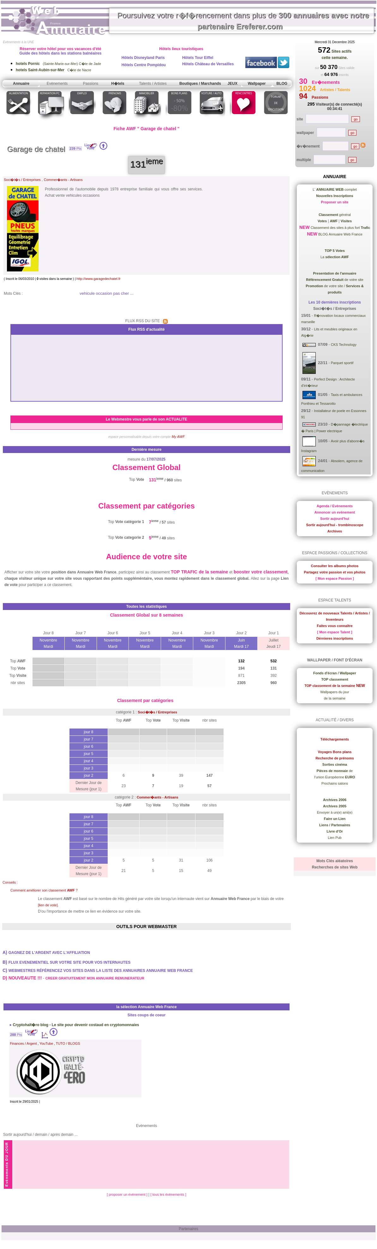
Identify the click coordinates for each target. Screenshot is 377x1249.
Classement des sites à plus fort (340, 227)
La (334, 257)
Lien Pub (334, 837)
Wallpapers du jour (334, 692)
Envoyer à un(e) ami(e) (335, 812)
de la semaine (335, 698)
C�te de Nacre (53, 70)
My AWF (178, 437)
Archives (334, 531)
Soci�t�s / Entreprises (22, 180)
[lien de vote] (47, 905)
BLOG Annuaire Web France (339, 234)
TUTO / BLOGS (68, 1043)
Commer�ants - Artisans (63, 180)
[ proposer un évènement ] (127, 1194)
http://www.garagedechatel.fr (98, 279)
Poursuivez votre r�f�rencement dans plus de (243, 21)
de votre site (334, 280)
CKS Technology (343, 344)
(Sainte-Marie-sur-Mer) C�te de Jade (58, 64)
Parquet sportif (342, 363)
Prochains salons (334, 783)
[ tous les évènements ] (168, 1194)
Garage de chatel (36, 149)
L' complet (335, 189)
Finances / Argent (23, 1043)
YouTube (46, 1043)
